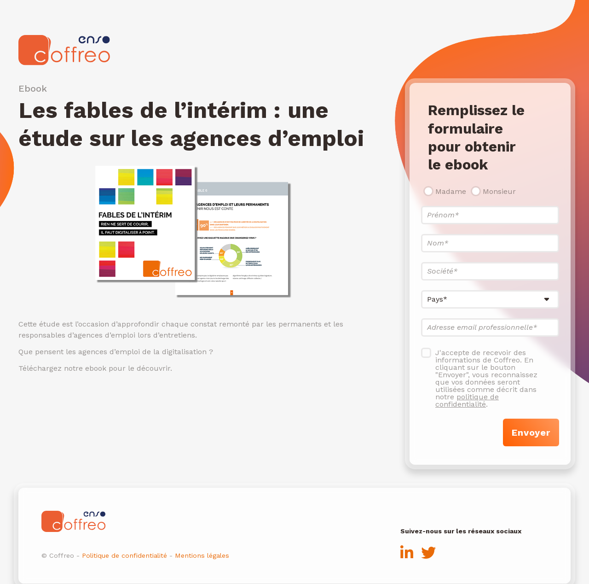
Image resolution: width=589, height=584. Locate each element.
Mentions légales (202, 555)
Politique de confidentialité (124, 555)
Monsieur (499, 191)
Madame (450, 191)
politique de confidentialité (467, 400)
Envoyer (531, 432)
